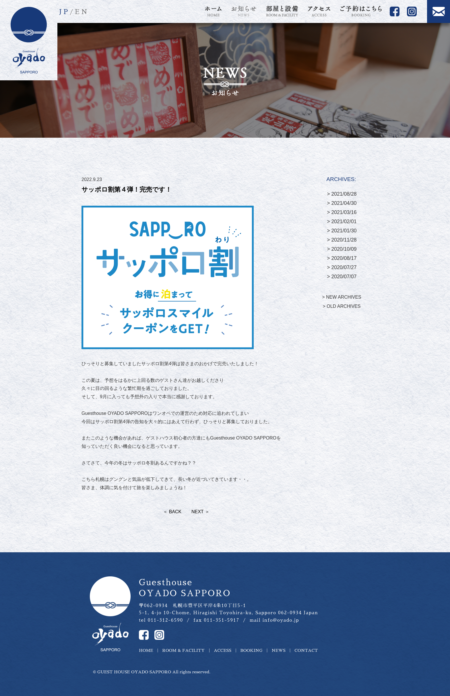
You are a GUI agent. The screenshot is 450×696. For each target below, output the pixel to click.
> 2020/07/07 (341, 276)
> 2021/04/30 (341, 203)
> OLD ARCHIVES (341, 306)
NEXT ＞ (200, 511)
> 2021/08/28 (341, 194)
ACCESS (222, 650)
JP (64, 12)
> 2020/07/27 (341, 267)
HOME (146, 650)
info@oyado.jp (281, 620)
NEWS (278, 650)
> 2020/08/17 (341, 258)
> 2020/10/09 (341, 249)
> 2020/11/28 (341, 240)
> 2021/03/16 (341, 212)
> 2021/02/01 (341, 221)
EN (82, 12)
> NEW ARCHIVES (341, 297)
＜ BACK (172, 511)
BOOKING (251, 650)
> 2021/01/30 (341, 231)
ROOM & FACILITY (183, 650)
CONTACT (306, 650)
